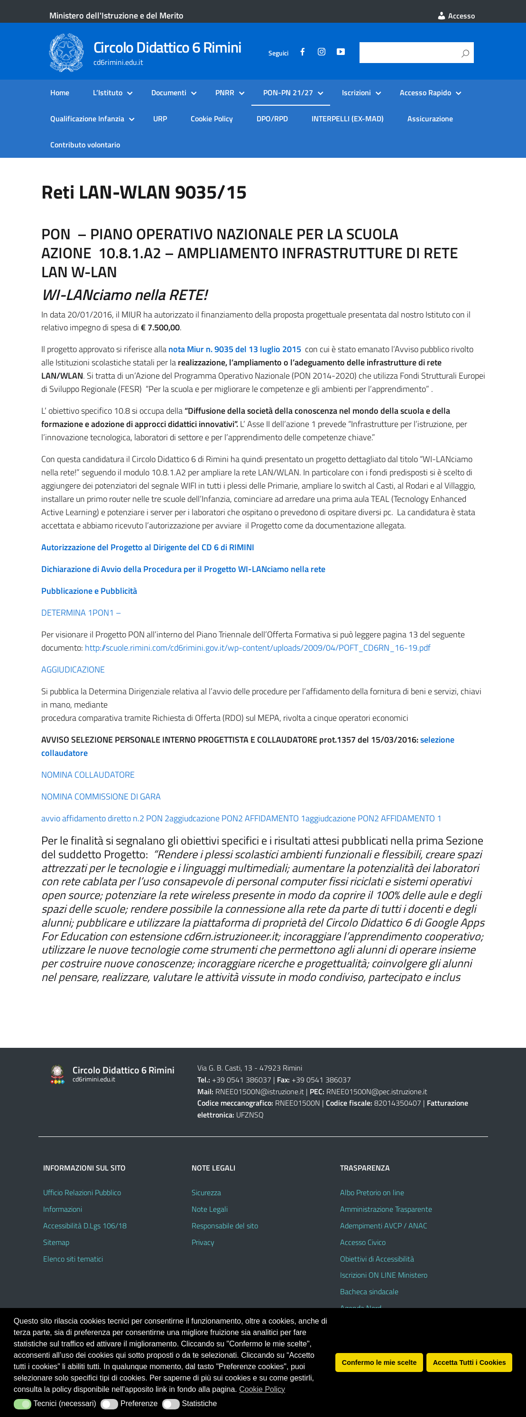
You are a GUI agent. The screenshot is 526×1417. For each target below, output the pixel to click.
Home (59, 92)
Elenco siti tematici (73, 1258)
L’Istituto (107, 92)
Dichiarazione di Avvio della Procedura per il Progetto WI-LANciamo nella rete (183, 569)
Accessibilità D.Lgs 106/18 (85, 1225)
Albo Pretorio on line (372, 1192)
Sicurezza (206, 1192)
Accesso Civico (363, 1242)
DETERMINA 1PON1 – (81, 612)
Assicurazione (430, 118)
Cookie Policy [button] (262, 1389)
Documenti (168, 92)
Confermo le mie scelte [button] (379, 1362)
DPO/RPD (272, 118)
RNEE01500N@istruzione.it (259, 1091)
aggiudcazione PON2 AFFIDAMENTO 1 (237, 818)
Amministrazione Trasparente (386, 1209)
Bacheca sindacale (369, 1291)
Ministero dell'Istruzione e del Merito (116, 15)
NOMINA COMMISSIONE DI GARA (101, 796)
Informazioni (62, 1209)
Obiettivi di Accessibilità (377, 1258)
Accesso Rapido (425, 92)
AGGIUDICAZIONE (73, 669)
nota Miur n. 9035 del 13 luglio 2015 (234, 349)
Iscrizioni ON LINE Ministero (383, 1275)
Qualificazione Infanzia (87, 118)
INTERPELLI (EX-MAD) (348, 118)
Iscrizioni (356, 92)
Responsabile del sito (225, 1225)
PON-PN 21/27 (288, 92)
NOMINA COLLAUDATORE (88, 774)
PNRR (224, 92)
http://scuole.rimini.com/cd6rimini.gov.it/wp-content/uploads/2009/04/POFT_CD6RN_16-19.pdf (258, 647)
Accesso (456, 15)
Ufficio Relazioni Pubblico (82, 1192)
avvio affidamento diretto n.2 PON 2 (105, 818)
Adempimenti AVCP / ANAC (383, 1225)
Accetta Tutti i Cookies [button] (469, 1362)
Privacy (203, 1242)
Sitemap (56, 1242)
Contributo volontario (85, 144)
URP (160, 118)
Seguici (278, 53)
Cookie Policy (212, 118)
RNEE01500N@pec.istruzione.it (376, 1091)
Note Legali (210, 1209)
